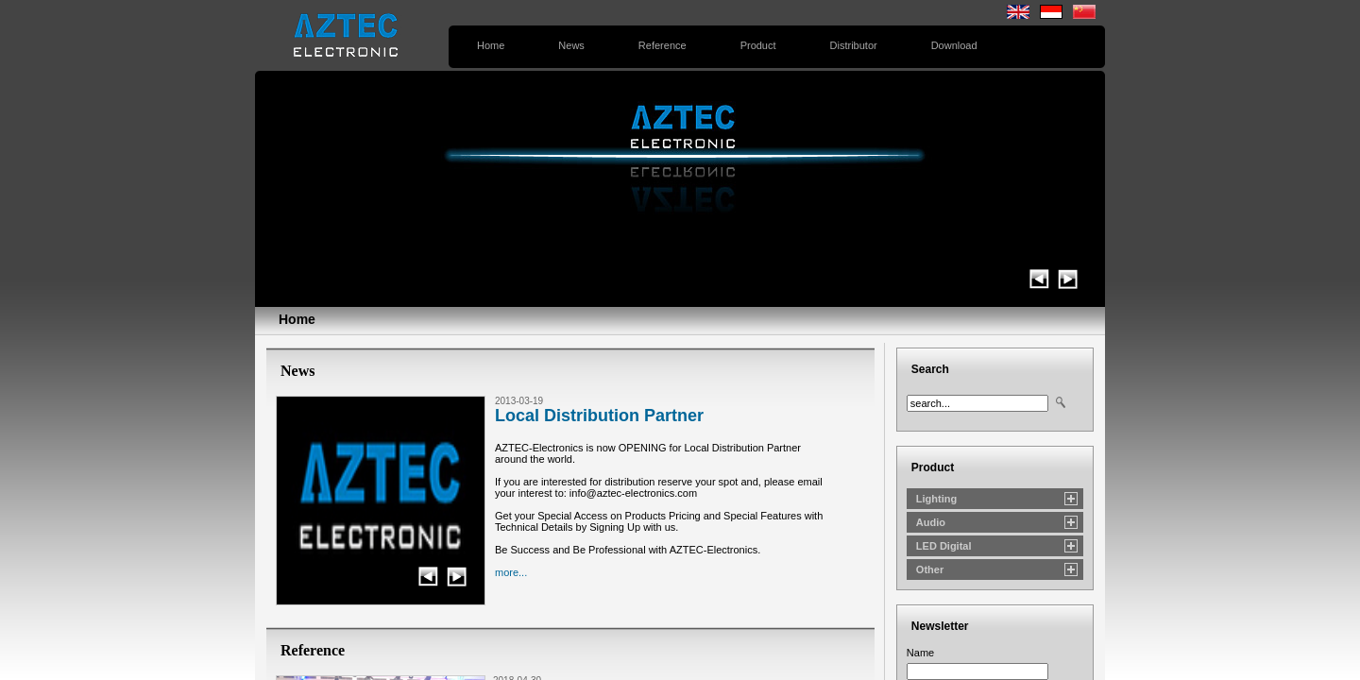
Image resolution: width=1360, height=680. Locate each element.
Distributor (853, 45)
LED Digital (944, 546)
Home (490, 45)
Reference (662, 45)
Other (930, 569)
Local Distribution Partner (599, 415)
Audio (930, 522)
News (571, 45)
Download (954, 45)
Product (758, 45)
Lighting (936, 498)
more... (511, 572)
